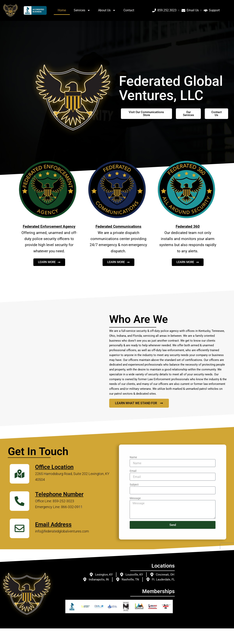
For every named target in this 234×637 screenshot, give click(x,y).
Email (133, 522)
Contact (128, 10)
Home (62, 10)
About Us (107, 10)
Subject (134, 536)
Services (82, 10)
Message (135, 550)
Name (133, 509)
